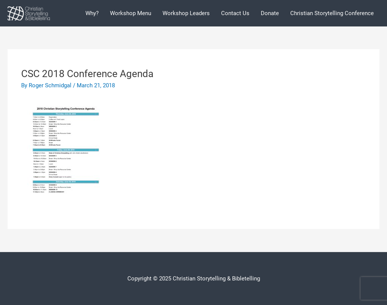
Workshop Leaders (186, 13)
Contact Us (235, 13)
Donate (270, 13)
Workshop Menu (130, 13)
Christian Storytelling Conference (332, 13)
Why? (92, 13)
